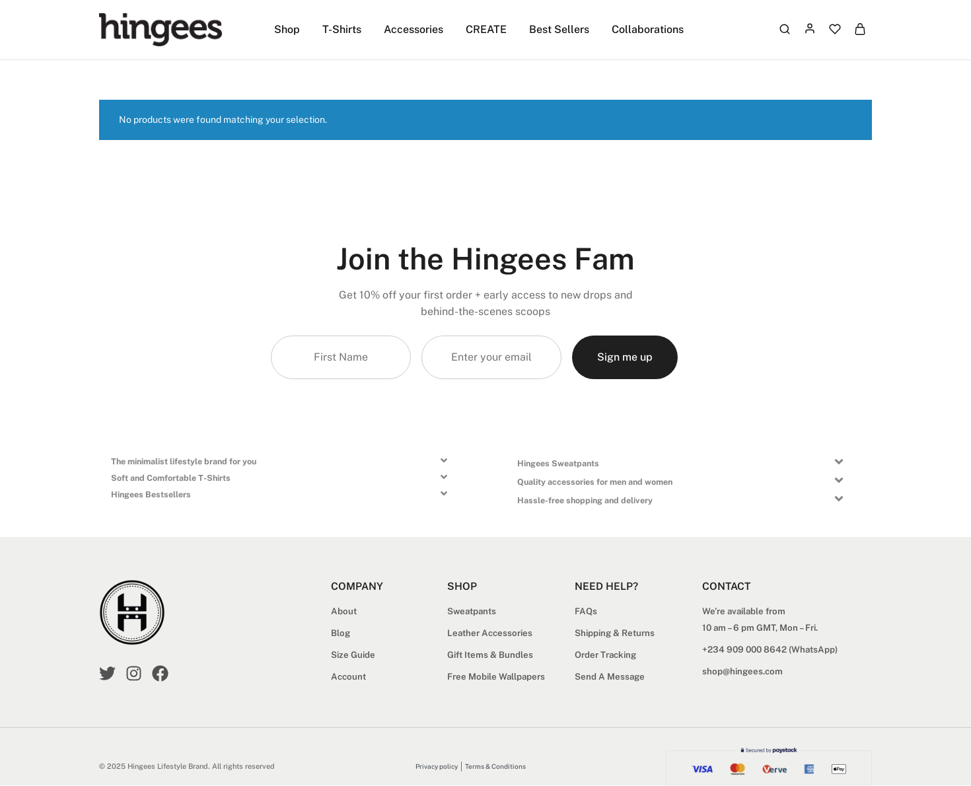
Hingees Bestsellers (151, 495)
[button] (285, 464)
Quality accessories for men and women (594, 482)
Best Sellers (559, 29)
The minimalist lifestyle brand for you (183, 462)
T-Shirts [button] (341, 29)
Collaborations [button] (648, 29)
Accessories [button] (413, 29)
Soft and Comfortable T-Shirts (171, 478)
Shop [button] (287, 29)
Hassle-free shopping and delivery (585, 501)
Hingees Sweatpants (558, 464)
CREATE (486, 29)
